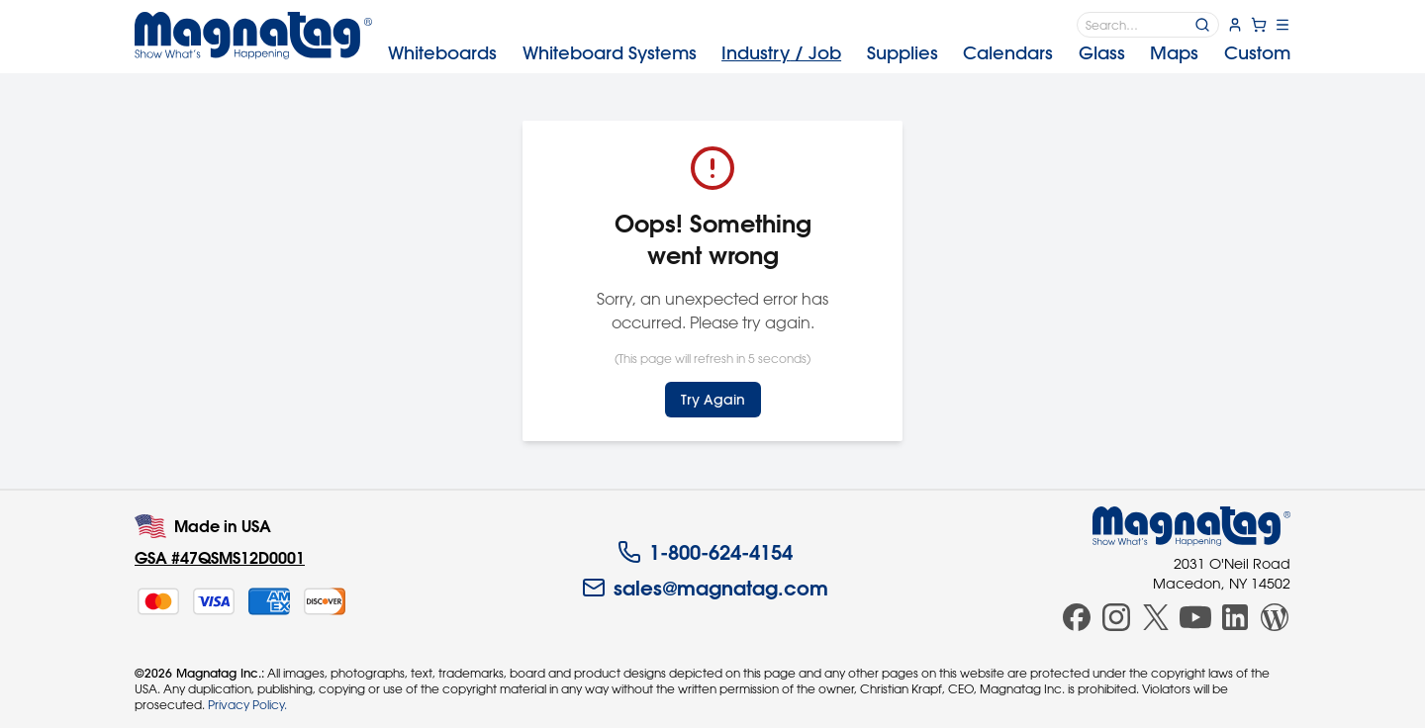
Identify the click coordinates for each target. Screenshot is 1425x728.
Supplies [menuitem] (902, 53)
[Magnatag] (1191, 526)
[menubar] (839, 53)
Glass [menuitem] (1102, 53)
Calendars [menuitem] (1008, 53)
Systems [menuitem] (609, 53)
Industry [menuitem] (781, 53)
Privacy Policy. (247, 704)
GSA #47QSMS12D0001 (220, 557)
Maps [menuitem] (1174, 53)
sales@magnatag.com (705, 587)
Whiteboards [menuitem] (442, 53)
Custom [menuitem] (1257, 53)
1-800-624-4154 (705, 552)
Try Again (713, 400)
